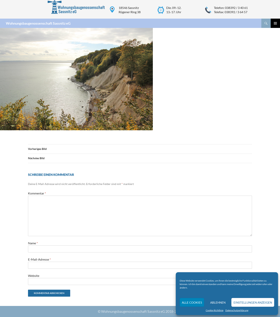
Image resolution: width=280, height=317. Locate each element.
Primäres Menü (275, 23)
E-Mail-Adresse (39, 259)
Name (33, 243)
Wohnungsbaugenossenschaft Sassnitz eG (38, 23)
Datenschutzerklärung (236, 310)
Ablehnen (218, 302)
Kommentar (37, 193)
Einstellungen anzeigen (253, 302)
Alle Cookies (192, 302)
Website (33, 275)
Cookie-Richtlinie (214, 310)
